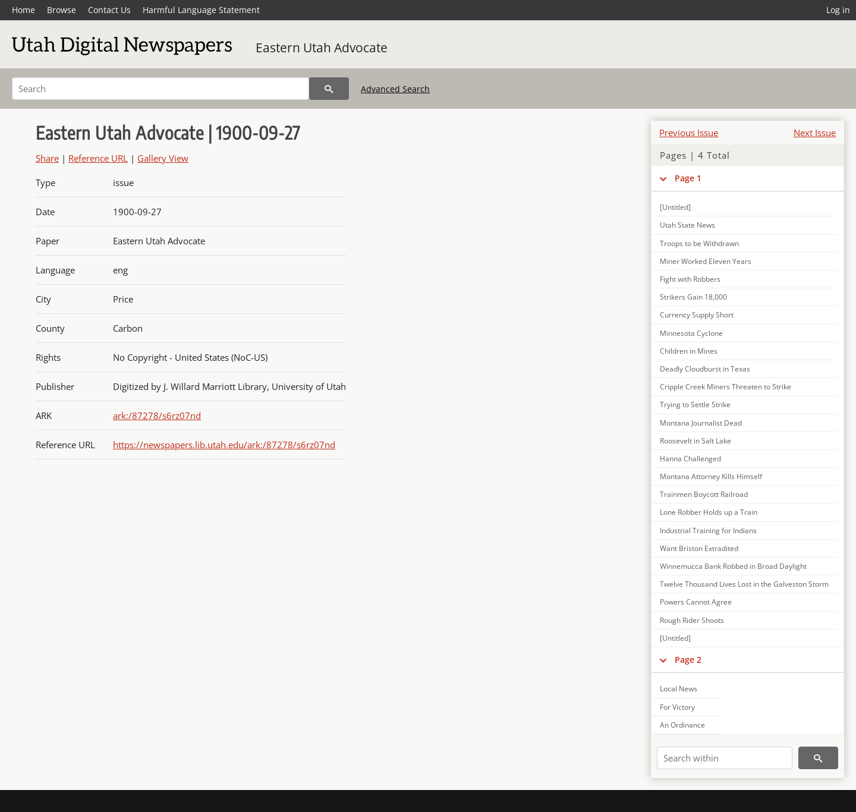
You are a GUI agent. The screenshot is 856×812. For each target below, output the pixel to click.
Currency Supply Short (697, 315)
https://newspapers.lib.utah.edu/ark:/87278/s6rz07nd (224, 445)
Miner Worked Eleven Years (705, 261)
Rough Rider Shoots (692, 620)
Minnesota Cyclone (691, 333)
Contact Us (109, 9)
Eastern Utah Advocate (322, 47)
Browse (61, 9)
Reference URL (98, 158)
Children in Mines (688, 351)
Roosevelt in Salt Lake (695, 441)
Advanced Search (395, 89)
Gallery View (162, 158)
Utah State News (687, 225)
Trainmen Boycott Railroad (704, 494)
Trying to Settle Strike (695, 404)
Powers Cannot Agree (696, 602)
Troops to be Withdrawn (699, 243)
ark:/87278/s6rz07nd (157, 415)
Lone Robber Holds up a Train (708, 512)
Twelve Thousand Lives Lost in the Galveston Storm (744, 584)
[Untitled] (675, 207)
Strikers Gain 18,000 (693, 297)
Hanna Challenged (690, 459)
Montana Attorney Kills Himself (711, 476)
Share (47, 158)
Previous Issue (688, 133)
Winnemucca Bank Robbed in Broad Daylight (733, 566)
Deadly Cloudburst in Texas (705, 369)
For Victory (677, 707)
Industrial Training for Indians (708, 530)
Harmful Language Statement (201, 9)
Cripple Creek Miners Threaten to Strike (725, 387)
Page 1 (688, 178)
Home (23, 9)
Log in (838, 9)
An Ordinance (682, 725)
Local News (678, 689)
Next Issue (815, 133)
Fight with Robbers (690, 279)
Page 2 (688, 659)
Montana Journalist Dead (701, 423)
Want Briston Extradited (699, 548)
